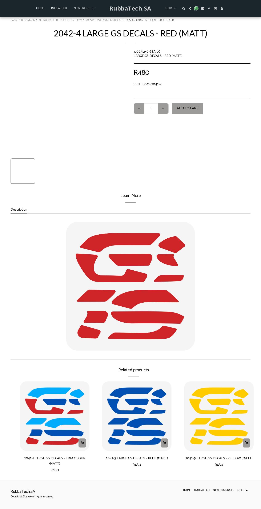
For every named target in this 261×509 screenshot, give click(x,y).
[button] (183, 8)
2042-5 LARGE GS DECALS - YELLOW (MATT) (219, 462)
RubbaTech (28, 20)
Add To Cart (187, 108)
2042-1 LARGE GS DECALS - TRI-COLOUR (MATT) (55, 462)
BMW (79, 20)
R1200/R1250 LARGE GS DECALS (104, 20)
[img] (54, 416)
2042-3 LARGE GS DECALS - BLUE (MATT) (137, 462)
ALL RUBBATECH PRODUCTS (55, 20)
